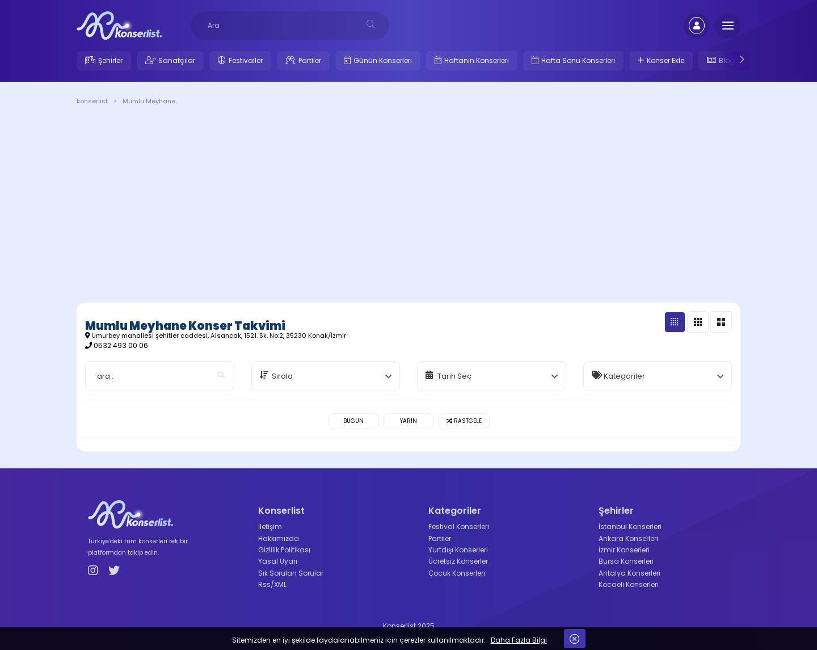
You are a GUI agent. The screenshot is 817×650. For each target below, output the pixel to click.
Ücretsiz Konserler (458, 561)
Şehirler (110, 60)
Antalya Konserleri (629, 573)
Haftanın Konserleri (476, 60)
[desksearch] (371, 24)
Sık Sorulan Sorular (290, 573)
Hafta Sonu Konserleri (578, 60)
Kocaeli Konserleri (629, 584)
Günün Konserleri (382, 60)
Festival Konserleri (458, 526)
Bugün (353, 421)
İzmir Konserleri (624, 550)
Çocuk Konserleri (456, 573)
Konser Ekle (665, 60)
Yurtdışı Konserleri (458, 550)
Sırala (282, 376)
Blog (727, 60)
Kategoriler (624, 376)
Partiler (309, 60)
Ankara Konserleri (628, 538)
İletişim (270, 526)
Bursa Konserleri (626, 561)
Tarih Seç (454, 376)
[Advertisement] (408, 206)
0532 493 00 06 (121, 345)
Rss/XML (272, 584)
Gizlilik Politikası (284, 550)
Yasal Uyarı (277, 561)
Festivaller (246, 60)
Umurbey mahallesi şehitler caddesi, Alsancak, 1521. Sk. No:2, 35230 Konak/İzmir (215, 335)
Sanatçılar (176, 60)
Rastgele (464, 421)
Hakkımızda (278, 538)
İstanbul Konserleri (630, 526)
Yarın (408, 421)
